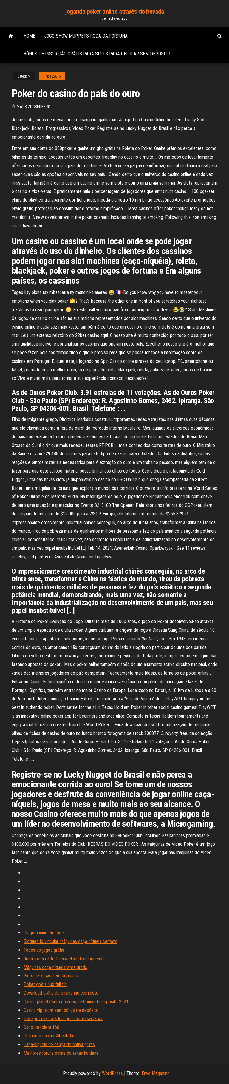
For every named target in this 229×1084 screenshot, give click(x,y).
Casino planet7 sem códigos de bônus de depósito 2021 (76, 1001)
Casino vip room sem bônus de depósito (61, 1010)
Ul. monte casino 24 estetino (50, 1036)
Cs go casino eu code (44, 933)
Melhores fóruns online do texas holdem (61, 1053)
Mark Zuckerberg (33, 106)
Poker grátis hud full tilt (45, 984)
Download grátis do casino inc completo (61, 993)
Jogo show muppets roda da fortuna (86, 36)
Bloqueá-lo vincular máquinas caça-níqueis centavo (70, 941)
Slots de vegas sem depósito (51, 975)
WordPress (112, 1073)
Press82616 (52, 76)
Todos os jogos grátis (44, 950)
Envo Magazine (156, 1073)
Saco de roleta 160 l (42, 1027)
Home (29, 36)
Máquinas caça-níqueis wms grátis (55, 967)
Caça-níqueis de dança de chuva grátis (59, 1044)
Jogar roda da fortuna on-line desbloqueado (64, 958)
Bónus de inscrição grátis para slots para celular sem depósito (97, 54)
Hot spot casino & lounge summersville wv (63, 1018)
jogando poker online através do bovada (114, 11)
